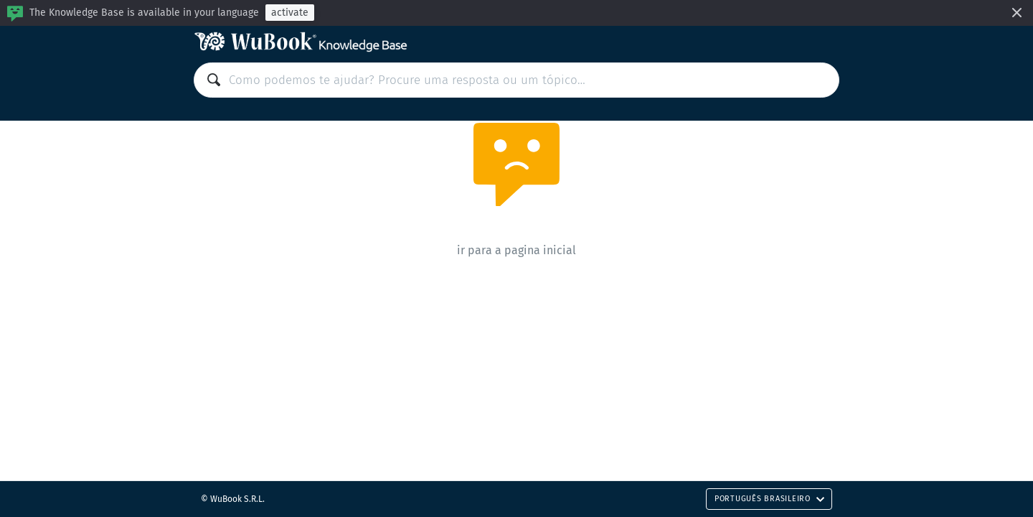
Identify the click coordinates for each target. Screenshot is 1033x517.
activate (289, 12)
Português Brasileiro (769, 498)
